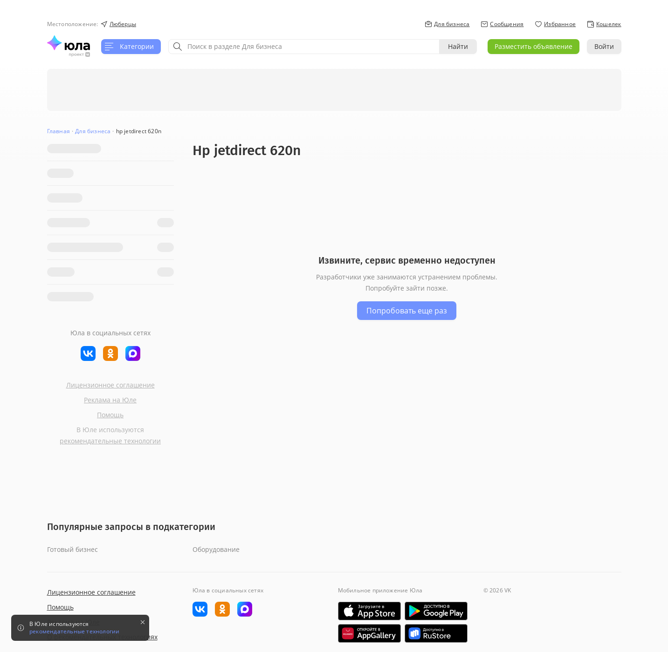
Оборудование (216, 549)
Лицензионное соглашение (110, 384)
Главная (58, 131)
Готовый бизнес (72, 549)
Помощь (110, 414)
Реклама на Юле (110, 399)
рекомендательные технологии (110, 440)
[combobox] (304, 46)
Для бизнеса (92, 131)
